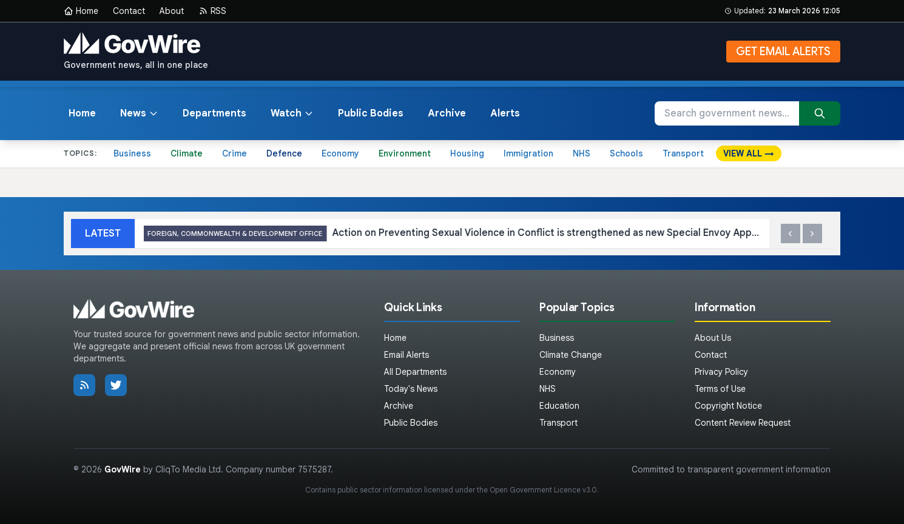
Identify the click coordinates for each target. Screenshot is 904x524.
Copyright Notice (728, 405)
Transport (683, 153)
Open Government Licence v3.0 (543, 489)
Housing (467, 153)
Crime (234, 153)
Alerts (505, 113)
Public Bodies (370, 113)
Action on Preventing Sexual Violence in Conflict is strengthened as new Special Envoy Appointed (538, 234)
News (139, 113)
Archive (447, 113)
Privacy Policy (721, 371)
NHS (581, 153)
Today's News (410, 388)
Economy (340, 153)
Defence (284, 153)
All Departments (415, 371)
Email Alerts (406, 354)
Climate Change (570, 354)
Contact (129, 10)
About (172, 10)
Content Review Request (743, 422)
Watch (292, 113)
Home (81, 10)
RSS (212, 10)
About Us (713, 337)
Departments (214, 113)
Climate (186, 153)
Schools (626, 153)
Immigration (528, 153)
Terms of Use (720, 388)
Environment (405, 153)
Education (559, 405)
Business (132, 153)
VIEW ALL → (748, 153)
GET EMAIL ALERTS (783, 51)
